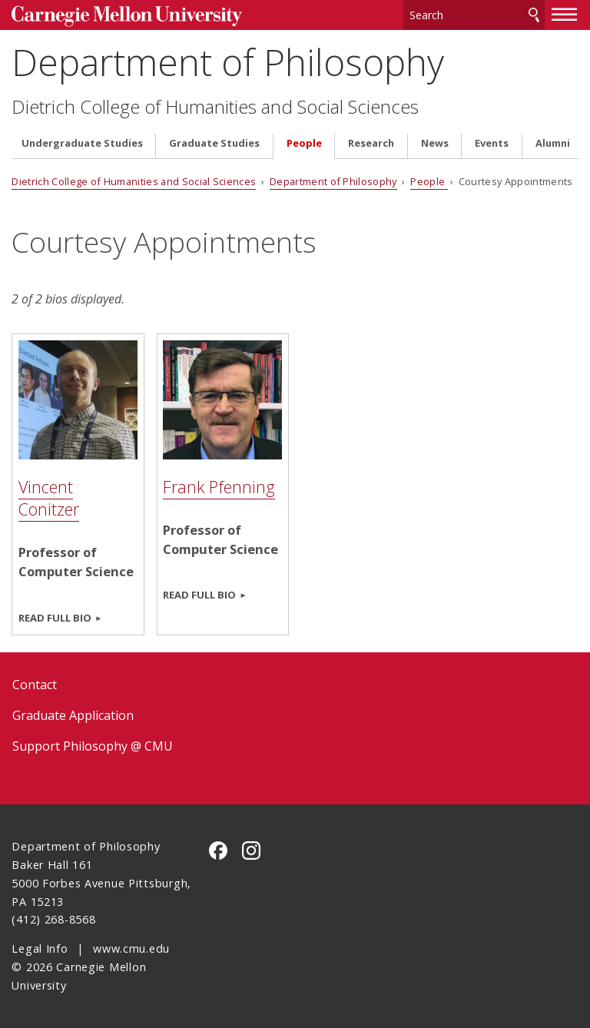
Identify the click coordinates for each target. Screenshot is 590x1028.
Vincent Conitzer (48, 498)
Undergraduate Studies (82, 143)
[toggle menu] (564, 14)
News (435, 143)
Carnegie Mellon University (127, 16)
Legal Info (40, 948)
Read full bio (54, 618)
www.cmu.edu (131, 948)
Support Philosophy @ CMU (92, 746)
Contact (34, 684)
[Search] (474, 15)
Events (492, 143)
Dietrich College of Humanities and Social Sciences (215, 107)
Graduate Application (73, 715)
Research (371, 143)
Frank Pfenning (219, 487)
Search (534, 15)
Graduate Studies (214, 143)
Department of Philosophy (228, 62)
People (304, 143)
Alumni (552, 143)
